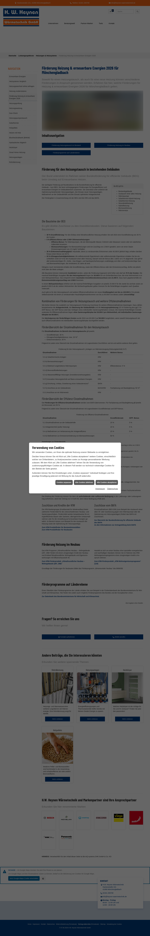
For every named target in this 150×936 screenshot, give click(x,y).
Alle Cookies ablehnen (84, 332)
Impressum (100, 338)
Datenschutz (112, 338)
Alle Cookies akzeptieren (107, 332)
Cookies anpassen (64, 332)
